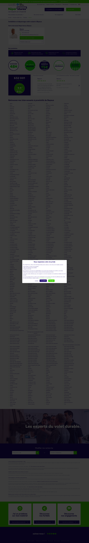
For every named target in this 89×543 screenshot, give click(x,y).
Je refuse (36, 280)
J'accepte (51, 280)
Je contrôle (43, 280)
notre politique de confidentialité (45, 277)
